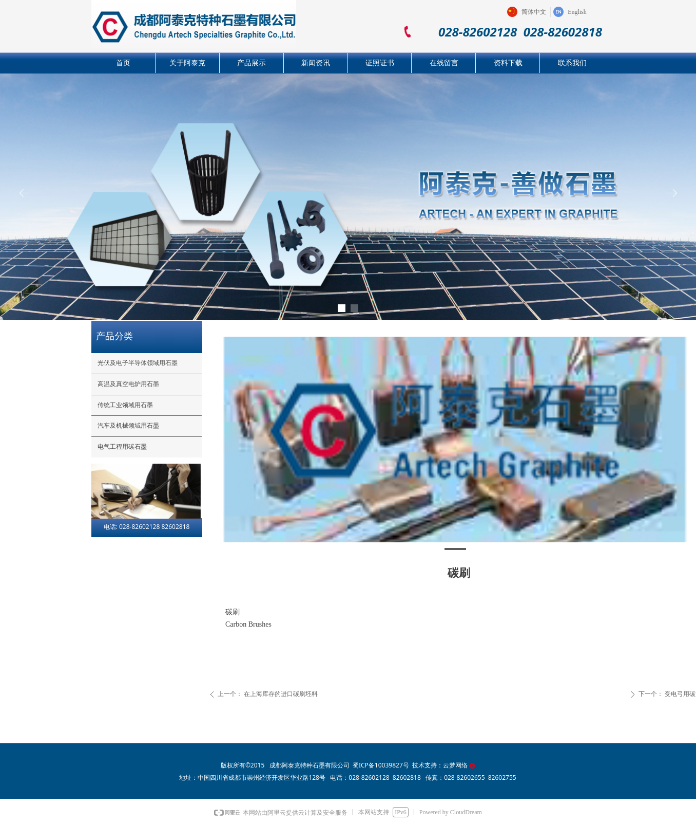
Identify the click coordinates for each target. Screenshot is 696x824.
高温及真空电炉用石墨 (128, 384)
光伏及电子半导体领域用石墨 (138, 363)
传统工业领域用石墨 (125, 405)
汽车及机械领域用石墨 (128, 425)
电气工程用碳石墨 (122, 446)
